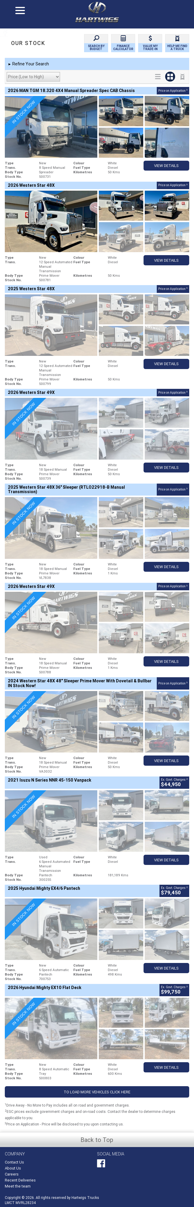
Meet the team (18, 1186)
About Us (13, 1168)
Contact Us (14, 1162)
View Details (166, 165)
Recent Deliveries (20, 1180)
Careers (12, 1174)
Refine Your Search (28, 64)
